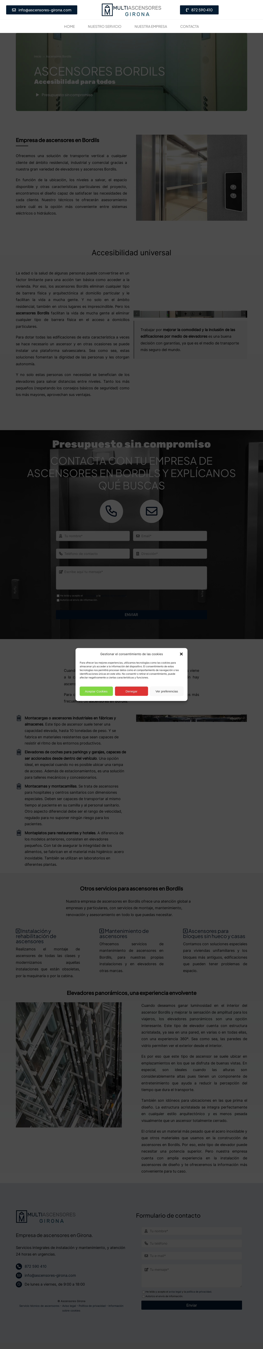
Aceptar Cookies (96, 691)
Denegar (131, 691)
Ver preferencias (167, 691)
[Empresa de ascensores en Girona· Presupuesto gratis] (131, 5)
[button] (181, 654)
